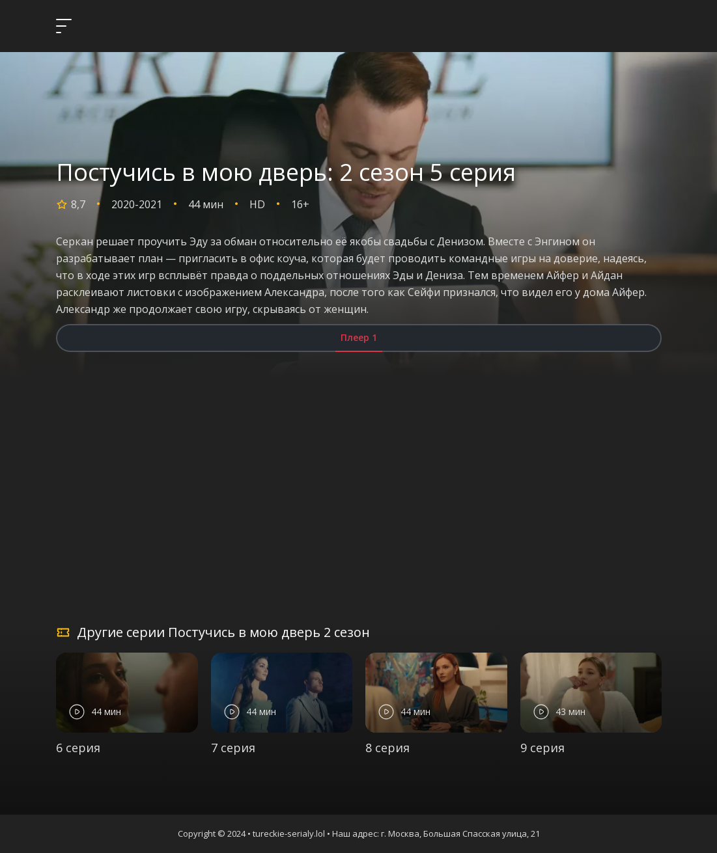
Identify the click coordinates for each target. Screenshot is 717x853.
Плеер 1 (359, 337)
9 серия (542, 747)
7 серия (233, 747)
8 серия (387, 747)
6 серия (78, 747)
